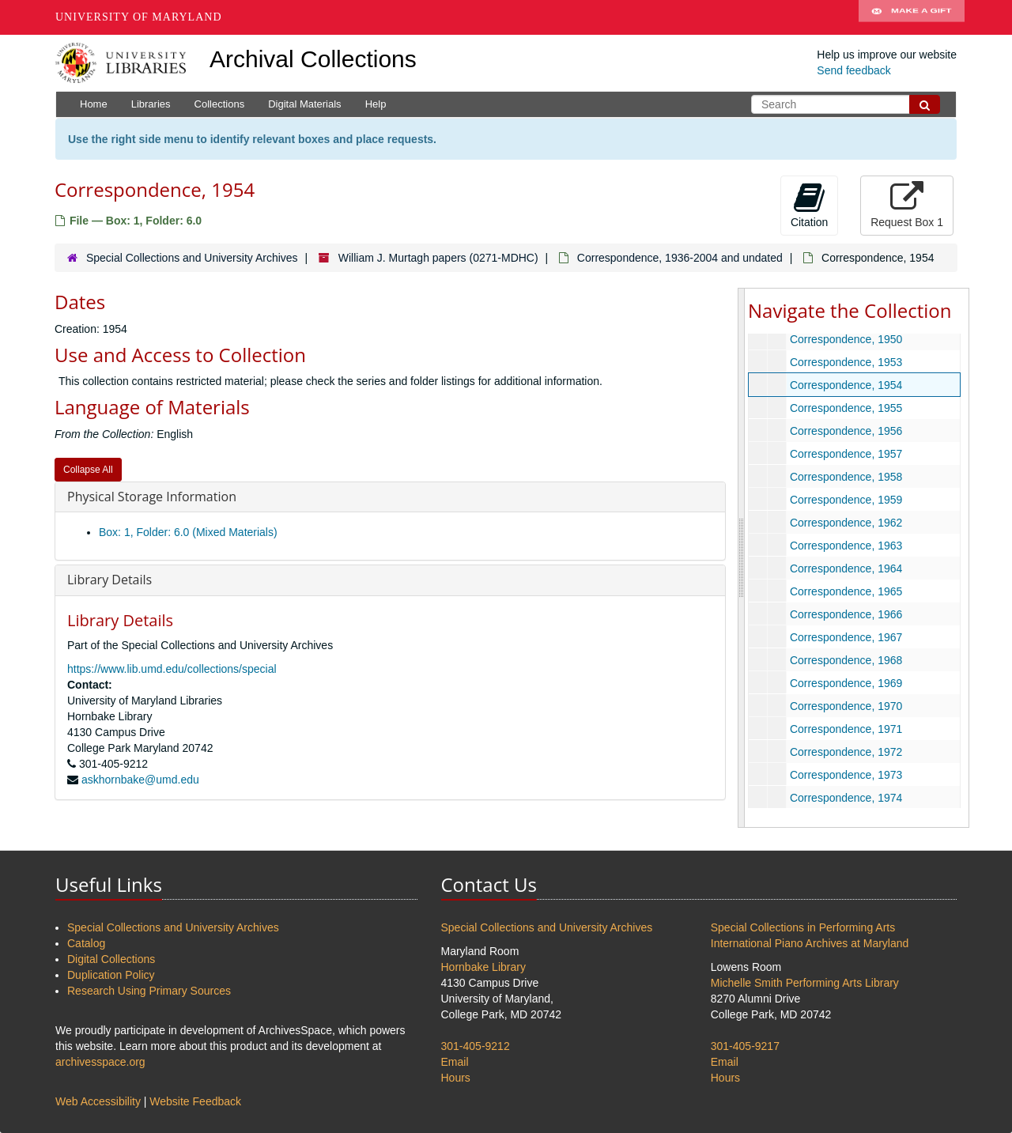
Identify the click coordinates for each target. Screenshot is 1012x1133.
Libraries (151, 104)
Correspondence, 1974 (846, 797)
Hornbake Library (483, 967)
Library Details (109, 579)
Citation (809, 204)
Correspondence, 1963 (846, 545)
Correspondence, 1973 (846, 775)
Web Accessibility (98, 1101)
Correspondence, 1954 (846, 385)
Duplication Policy (111, 975)
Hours (455, 1077)
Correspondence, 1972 (846, 752)
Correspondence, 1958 (846, 476)
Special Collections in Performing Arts (803, 927)
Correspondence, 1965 (846, 591)
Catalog (86, 943)
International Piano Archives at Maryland (810, 943)
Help (376, 104)
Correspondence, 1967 (846, 637)
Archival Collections (313, 59)
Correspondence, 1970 (846, 706)
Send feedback (853, 70)
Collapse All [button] (88, 469)
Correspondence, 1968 (846, 660)
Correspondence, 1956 (846, 431)
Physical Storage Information (151, 496)
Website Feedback (195, 1101)
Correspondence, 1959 (846, 499)
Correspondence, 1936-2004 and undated (680, 257)
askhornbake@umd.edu (140, 779)
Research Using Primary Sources (149, 990)
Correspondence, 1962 (846, 522)
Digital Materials (304, 104)
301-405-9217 (745, 1046)
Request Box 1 (906, 204)
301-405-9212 (475, 1046)
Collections (219, 104)
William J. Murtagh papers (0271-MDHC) (438, 257)
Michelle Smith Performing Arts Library (805, 982)
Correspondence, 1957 (846, 454)
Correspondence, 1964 (846, 568)
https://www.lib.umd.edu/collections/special (172, 669)
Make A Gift (911, 17)
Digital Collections (111, 959)
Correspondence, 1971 (846, 729)
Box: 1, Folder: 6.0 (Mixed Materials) (188, 532)
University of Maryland (138, 17)
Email (455, 1062)
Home (94, 104)
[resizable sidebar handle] (741, 557)
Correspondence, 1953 (846, 362)
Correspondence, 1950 (846, 339)
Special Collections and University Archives (192, 257)
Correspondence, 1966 (846, 614)
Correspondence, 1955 (846, 408)
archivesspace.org (100, 1062)
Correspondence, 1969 (846, 683)
